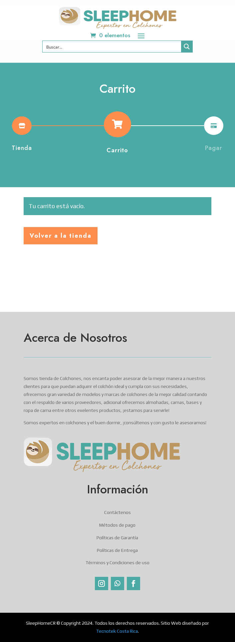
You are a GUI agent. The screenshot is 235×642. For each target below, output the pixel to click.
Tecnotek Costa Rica (117, 631)
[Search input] (112, 47)
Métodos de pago (117, 525)
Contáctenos (117, 512)
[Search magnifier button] (186, 46)
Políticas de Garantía (117, 537)
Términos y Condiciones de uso (117, 562)
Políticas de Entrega (117, 550)
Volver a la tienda (61, 235)
